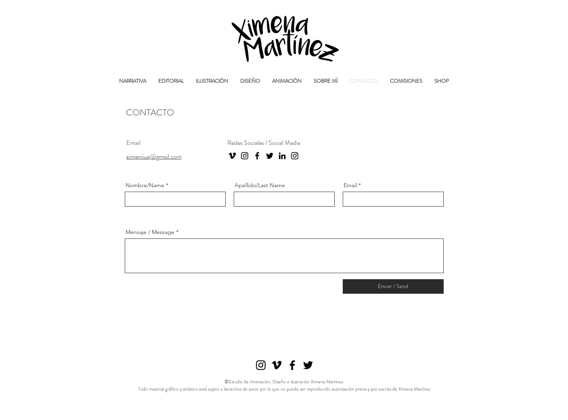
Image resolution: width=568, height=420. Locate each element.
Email (350, 185)
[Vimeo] (232, 156)
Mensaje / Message (150, 232)
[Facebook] (257, 156)
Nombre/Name (145, 185)
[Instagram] (244, 156)
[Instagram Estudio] (295, 156)
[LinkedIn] (282, 156)
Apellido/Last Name (260, 185)
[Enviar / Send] (393, 286)
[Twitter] (270, 156)
